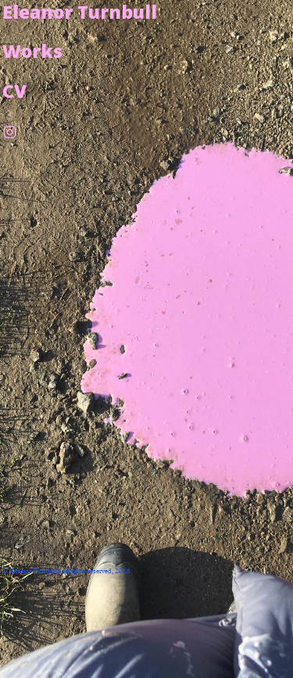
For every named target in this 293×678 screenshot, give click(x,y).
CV (14, 90)
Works (32, 50)
